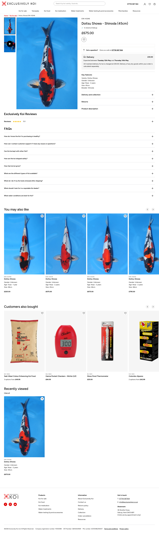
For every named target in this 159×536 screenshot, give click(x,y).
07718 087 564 (132, 4)
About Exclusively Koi (85, 499)
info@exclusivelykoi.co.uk (128, 502)
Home (6, 15)
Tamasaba (35, 11)
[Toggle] (152, 94)
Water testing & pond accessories (101, 11)
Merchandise (123, 11)
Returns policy (83, 506)
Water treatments (77, 11)
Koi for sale (23, 11)
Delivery (81, 509)
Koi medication (60, 11)
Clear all (7, 393)
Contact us (82, 502)
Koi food (47, 11)
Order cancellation (84, 516)
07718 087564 (124, 499)
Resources (136, 11)
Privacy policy (124, 529)
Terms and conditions (111, 529)
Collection (81, 512)
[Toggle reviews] (152, 121)
